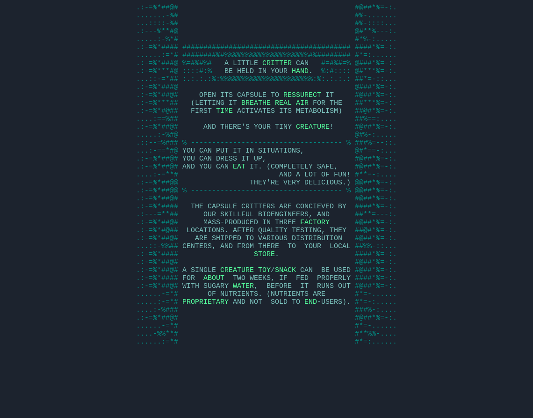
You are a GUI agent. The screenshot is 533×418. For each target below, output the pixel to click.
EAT (239, 195)
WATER (243, 336)
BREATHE (256, 120)
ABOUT (213, 326)
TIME (224, 130)
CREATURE (313, 149)
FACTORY (315, 261)
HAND (300, 83)
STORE (264, 298)
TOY (264, 317)
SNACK (285, 317)
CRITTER (277, 74)
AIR (302, 120)
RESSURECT (302, 111)
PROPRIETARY (205, 354)
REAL (283, 120)
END (310, 354)
